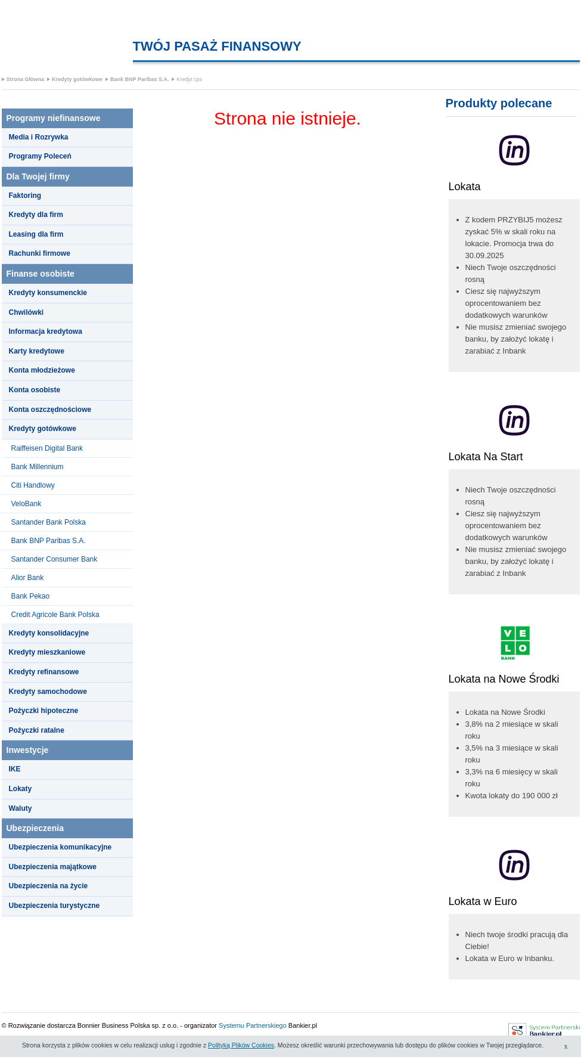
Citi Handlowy (33, 485)
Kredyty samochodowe (48, 691)
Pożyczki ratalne (36, 730)
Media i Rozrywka (39, 137)
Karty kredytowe (36, 351)
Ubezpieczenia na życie (48, 886)
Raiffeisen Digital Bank (47, 448)
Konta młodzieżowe (42, 370)
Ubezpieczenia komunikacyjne (60, 847)
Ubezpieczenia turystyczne (54, 905)
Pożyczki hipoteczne (44, 710)
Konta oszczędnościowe (50, 409)
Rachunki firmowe (39, 253)
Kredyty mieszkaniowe (47, 652)
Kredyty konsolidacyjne (49, 633)
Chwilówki (26, 312)
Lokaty (20, 789)
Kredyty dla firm (36, 214)
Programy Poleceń (40, 156)
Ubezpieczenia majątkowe (53, 867)
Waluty (20, 808)
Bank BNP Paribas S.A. (139, 79)
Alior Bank (27, 578)
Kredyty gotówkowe (77, 79)
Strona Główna (26, 79)
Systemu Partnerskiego (253, 1025)
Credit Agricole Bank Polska (55, 614)
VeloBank (26, 504)
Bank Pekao (30, 596)
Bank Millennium (37, 467)
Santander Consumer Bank (54, 559)
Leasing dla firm (36, 234)
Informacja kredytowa (45, 331)
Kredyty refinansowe (44, 672)
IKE (15, 769)
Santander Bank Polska (48, 522)
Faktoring (25, 195)
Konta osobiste (35, 390)
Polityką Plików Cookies (241, 1045)
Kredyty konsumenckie (48, 293)
